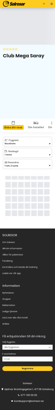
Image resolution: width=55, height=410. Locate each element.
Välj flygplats (8, 342)
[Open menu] (50, 4)
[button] (27, 164)
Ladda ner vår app (11, 273)
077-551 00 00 (27, 395)
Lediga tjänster (9, 311)
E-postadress (9, 353)
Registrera (27, 368)
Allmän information (12, 248)
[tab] (15, 125)
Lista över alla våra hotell (15, 317)
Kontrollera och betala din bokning (19, 267)
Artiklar (5, 323)
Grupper (6, 299)
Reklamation (8, 305)
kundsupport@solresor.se (27, 401)
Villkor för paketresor (12, 254)
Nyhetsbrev (8, 292)
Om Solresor (8, 242)
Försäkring (7, 260)
